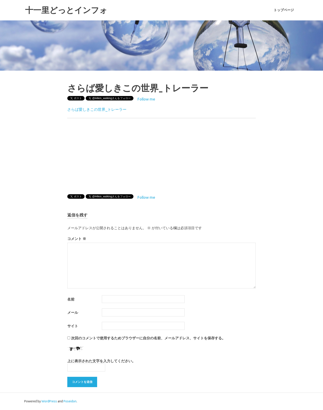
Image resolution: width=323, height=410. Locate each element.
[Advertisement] (218, 155)
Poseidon (69, 401)
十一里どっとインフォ (68, 10)
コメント (76, 239)
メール (72, 312)
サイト (72, 326)
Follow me (146, 99)
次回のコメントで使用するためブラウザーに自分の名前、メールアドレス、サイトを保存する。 (148, 338)
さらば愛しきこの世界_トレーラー (97, 109)
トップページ (284, 10)
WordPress (49, 401)
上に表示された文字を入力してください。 (101, 361)
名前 (70, 299)
